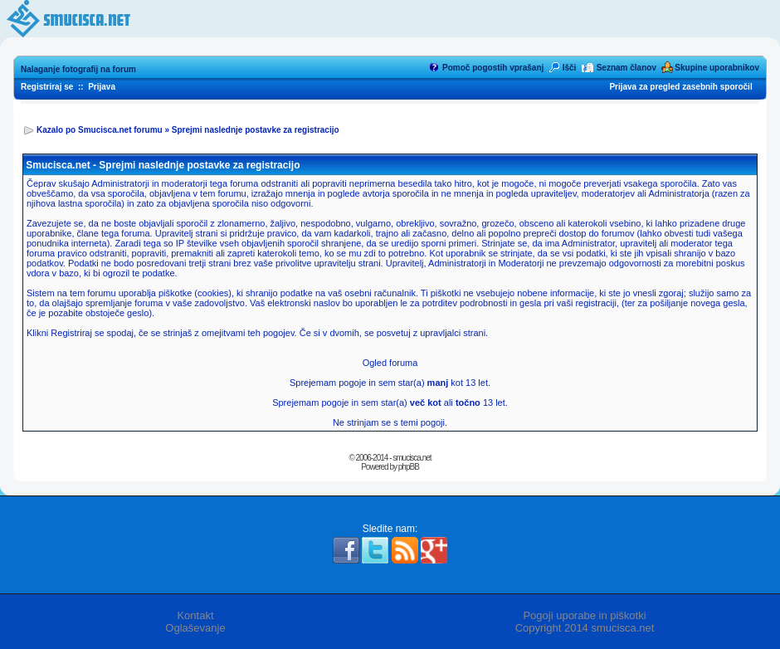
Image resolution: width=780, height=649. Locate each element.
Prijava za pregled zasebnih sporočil (680, 86)
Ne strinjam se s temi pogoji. (390, 422)
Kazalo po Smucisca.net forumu (100, 129)
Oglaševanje (195, 628)
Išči (570, 67)
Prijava (101, 86)
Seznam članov (626, 67)
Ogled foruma (390, 363)
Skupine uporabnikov (717, 67)
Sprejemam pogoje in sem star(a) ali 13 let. (390, 402)
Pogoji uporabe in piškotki (584, 615)
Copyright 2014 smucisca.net (585, 628)
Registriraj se (47, 86)
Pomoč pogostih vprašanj (493, 67)
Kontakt (195, 615)
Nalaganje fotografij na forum (78, 69)
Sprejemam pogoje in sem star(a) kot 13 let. (390, 383)
